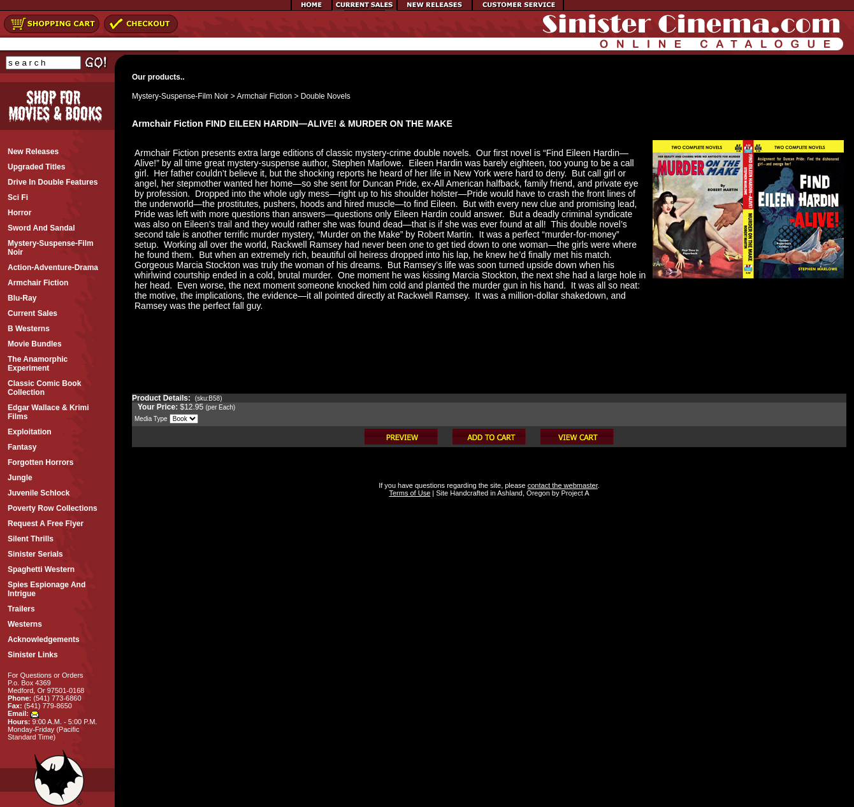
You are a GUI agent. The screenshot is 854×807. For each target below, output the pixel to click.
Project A (574, 493)
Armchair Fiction (264, 96)
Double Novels (326, 96)
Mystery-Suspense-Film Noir (180, 96)
